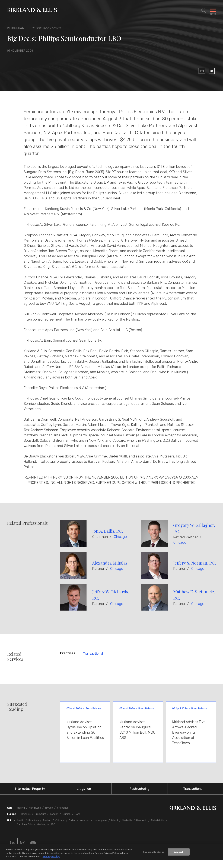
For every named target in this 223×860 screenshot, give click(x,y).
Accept (178, 852)
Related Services (15, 656)
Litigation (84, 789)
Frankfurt (40, 814)
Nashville (127, 820)
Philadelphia (157, 820)
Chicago (120, 537)
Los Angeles (100, 820)
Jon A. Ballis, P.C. (107, 531)
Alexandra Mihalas (109, 563)
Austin (20, 820)
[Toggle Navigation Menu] (213, 10)
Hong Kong (35, 807)
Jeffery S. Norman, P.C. (194, 563)
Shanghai (62, 807)
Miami (114, 820)
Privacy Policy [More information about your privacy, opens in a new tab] (51, 856)
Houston (84, 820)
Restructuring (139, 789)
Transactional (93, 653)
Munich (67, 814)
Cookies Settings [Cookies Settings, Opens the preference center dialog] (153, 852)
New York (141, 820)
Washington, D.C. (46, 824)
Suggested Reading (17, 706)
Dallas (72, 820)
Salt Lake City (25, 824)
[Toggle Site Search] (203, 10)
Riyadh (49, 807)
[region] (111, 852)
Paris (77, 814)
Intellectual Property (30, 789)
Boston (47, 820)
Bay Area (33, 820)
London (54, 814)
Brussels (26, 814)
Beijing (21, 807)
